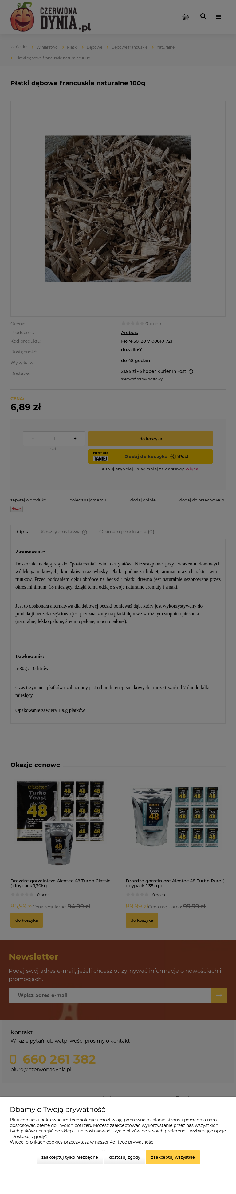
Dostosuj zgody (124, 1157)
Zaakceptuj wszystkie (173, 1157)
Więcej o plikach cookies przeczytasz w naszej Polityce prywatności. (82, 1142)
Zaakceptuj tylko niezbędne (69, 1157)
